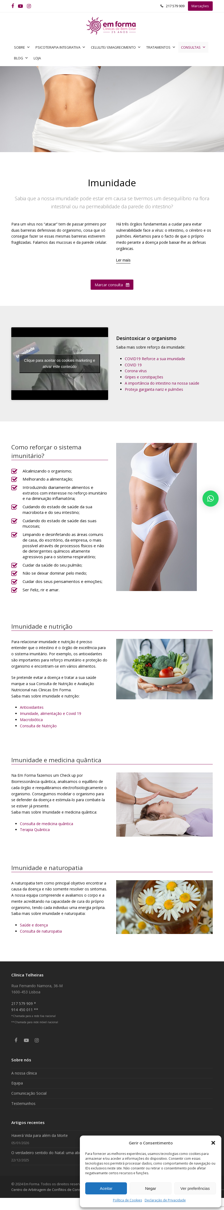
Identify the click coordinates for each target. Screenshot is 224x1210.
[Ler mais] (123, 260)
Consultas (193, 47)
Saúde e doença (34, 925)
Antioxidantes (32, 707)
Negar (150, 1188)
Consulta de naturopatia (41, 931)
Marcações (200, 5)
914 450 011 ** (24, 1009)
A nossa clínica (24, 1073)
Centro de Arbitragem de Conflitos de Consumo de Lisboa (57, 1189)
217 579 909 (175, 5)
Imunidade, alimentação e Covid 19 (50, 713)
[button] (213, 1142)
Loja (37, 58)
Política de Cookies (127, 1200)
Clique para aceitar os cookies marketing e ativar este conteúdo (59, 363)
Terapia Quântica (35, 829)
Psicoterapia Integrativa (60, 47)
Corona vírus (136, 370)
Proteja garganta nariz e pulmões (154, 389)
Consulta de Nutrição (38, 725)
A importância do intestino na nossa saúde (162, 383)
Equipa (17, 1083)
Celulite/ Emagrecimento (116, 47)
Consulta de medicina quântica (46, 823)
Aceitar (106, 1188)
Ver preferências (195, 1188)
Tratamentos (161, 47)
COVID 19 (133, 364)
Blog (21, 58)
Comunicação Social (29, 1093)
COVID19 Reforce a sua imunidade (155, 358)
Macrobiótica (31, 719)
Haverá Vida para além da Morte (39, 1135)
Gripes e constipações (144, 377)
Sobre (22, 47)
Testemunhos (23, 1103)
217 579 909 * (23, 1003)
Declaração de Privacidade (165, 1200)
